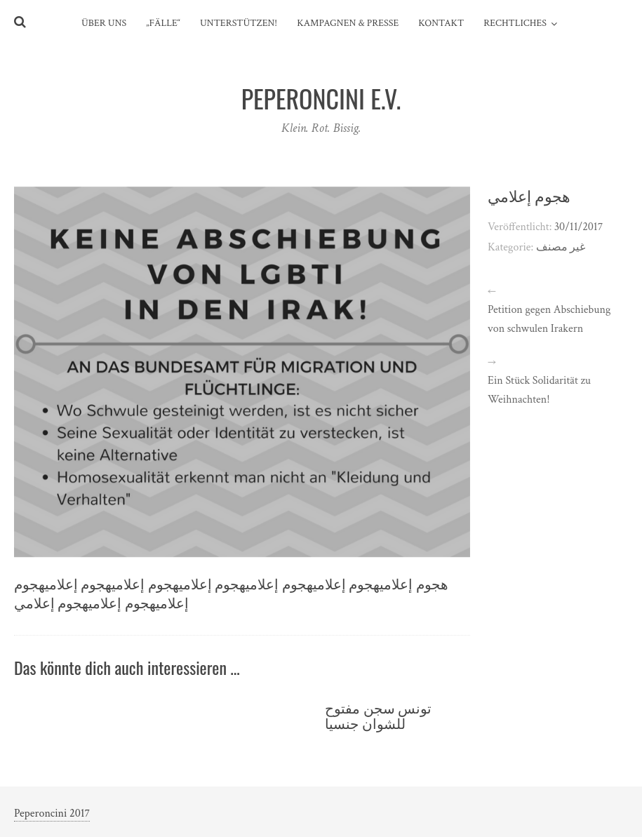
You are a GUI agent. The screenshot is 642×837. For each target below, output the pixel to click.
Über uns (103, 23)
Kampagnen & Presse (348, 23)
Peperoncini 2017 (52, 813)
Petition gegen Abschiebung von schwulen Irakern (549, 319)
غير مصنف (561, 247)
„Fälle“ (163, 23)
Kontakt (441, 23)
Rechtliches (515, 23)
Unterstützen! (238, 23)
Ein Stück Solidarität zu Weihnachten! (539, 390)
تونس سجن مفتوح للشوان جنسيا (378, 715)
